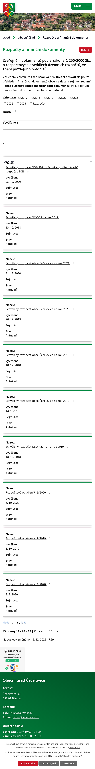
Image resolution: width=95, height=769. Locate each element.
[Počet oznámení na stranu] (53, 631)
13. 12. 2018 (13, 227)
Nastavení (68, 763)
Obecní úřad (26, 38)
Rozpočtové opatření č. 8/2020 (28, 584)
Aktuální (11, 198)
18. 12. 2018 (13, 365)
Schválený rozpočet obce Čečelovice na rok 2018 (40, 401)
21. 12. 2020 (13, 273)
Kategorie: (9, 97)
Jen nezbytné (49, 763)
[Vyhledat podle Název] (47, 117)
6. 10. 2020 (12, 502)
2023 (23, 103)
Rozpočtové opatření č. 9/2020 (28, 492)
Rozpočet (39, 103)
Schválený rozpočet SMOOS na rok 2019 (35, 217)
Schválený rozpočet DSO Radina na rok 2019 (37, 446)
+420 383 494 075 (20, 712)
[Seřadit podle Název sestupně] (15, 111)
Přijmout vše (28, 763)
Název (8, 111)
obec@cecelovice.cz (26, 717)
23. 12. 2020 (13, 181)
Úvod (6, 38)
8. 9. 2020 (12, 594)
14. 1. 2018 (12, 411)
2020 (63, 97)
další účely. (74, 747)
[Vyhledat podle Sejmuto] (47, 147)
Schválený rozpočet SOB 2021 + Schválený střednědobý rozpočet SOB (42, 169)
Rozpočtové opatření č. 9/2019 (28, 538)
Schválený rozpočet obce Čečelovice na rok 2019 (40, 355)
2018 (37, 97)
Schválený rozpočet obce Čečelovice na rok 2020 (40, 309)
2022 (10, 103)
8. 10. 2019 (12, 548)
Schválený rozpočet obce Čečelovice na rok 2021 (40, 263)
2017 (24, 97)
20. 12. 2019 (13, 319)
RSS (86, 50)
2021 (76, 97)
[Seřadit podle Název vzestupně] (15, 110)
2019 (50, 97)
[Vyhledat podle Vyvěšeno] (47, 132)
